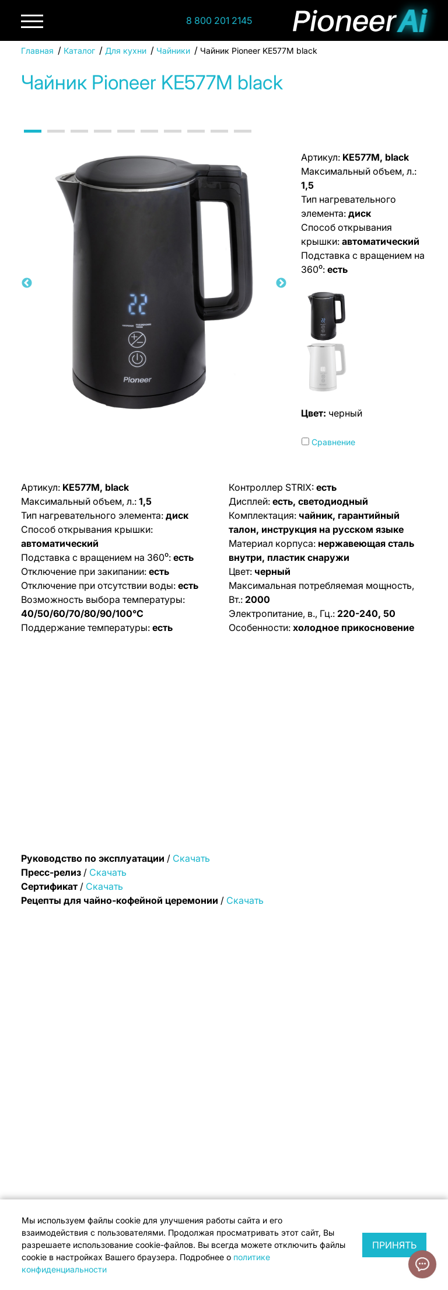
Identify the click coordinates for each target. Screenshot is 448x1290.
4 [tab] (102, 141)
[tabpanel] (154, 283)
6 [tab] (149, 141)
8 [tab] (196, 141)
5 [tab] (126, 141)
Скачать (191, 858)
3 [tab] (79, 141)
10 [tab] (243, 141)
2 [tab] (56, 141)
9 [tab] (219, 141)
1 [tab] (32, 141)
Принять (394, 1245)
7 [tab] (172, 141)
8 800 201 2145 (219, 20)
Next (281, 283)
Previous (27, 283)
